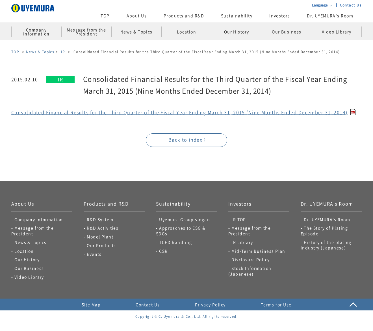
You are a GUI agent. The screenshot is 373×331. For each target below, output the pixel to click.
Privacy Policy (210, 304)
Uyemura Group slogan (184, 219)
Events (94, 254)
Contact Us (351, 5)
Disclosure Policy (250, 259)
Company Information (38, 219)
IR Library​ (242, 242)
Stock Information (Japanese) (250, 271)
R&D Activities (102, 228)
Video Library (29, 277)
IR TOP (238, 219)
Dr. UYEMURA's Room (330, 15)
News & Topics (40, 51)
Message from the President (32, 230)
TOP (105, 15)
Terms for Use (276, 304)
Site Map (91, 304)
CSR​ (163, 251)
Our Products (101, 245)
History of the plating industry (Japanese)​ (326, 245)
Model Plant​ (100, 236)
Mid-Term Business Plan (258, 251)
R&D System (100, 219)
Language (320, 5)
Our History (27, 259)
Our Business (29, 268)
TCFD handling (175, 242)
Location (24, 251)
